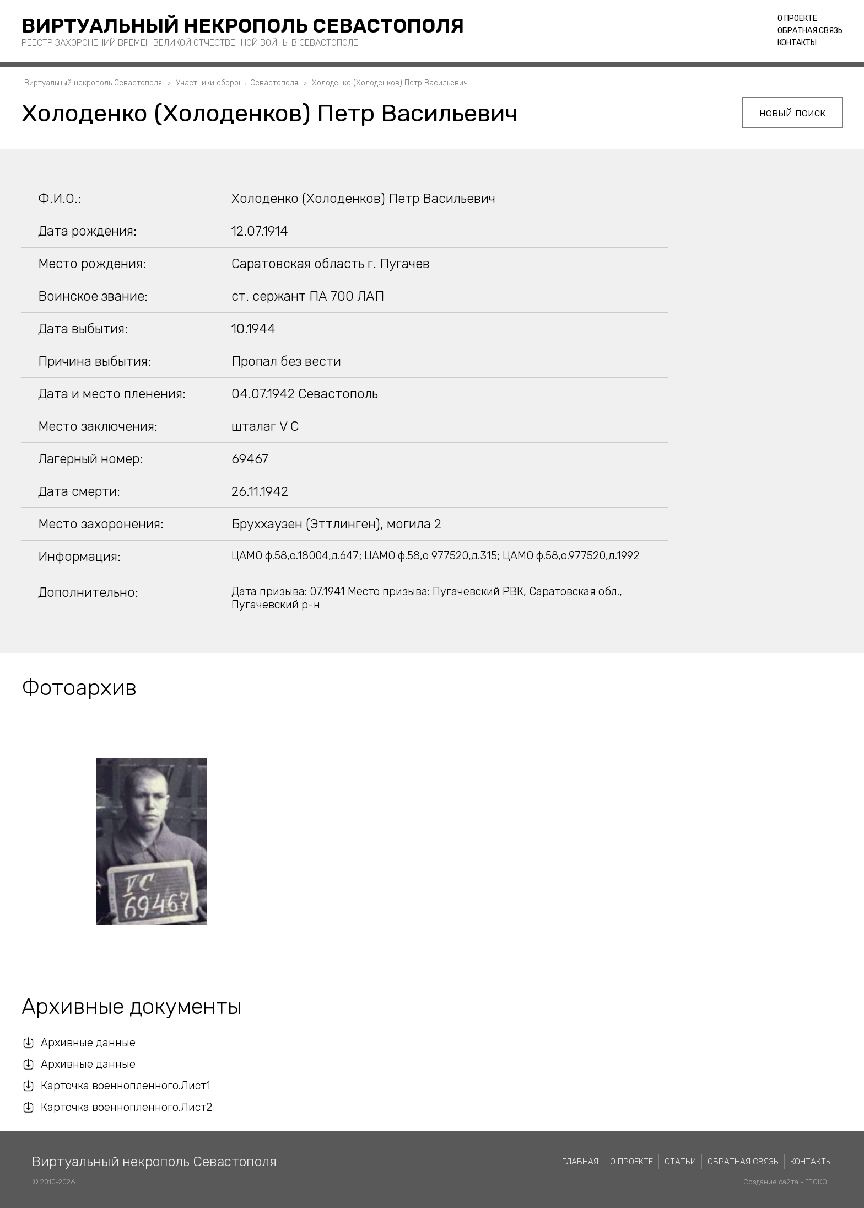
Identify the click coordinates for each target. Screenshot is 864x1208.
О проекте (797, 18)
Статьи (680, 1162)
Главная (580, 1162)
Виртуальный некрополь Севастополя (242, 26)
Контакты (797, 42)
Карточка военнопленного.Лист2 (126, 1107)
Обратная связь (810, 30)
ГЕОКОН (818, 1182)
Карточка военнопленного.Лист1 (125, 1085)
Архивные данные (88, 1042)
